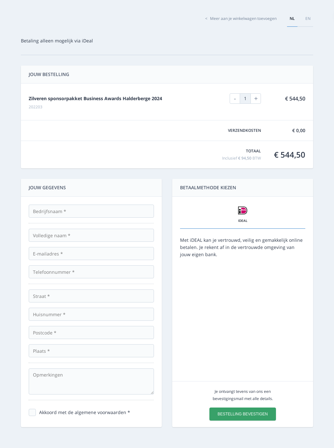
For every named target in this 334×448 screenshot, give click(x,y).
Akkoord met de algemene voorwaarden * (84, 412)
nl (292, 18)
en (308, 18)
